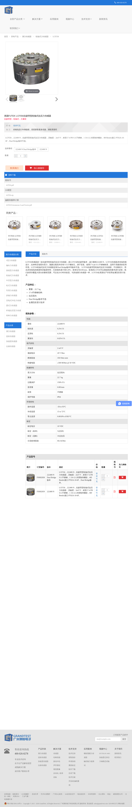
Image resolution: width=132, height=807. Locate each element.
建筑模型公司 (118, 794)
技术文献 (72, 777)
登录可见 (17, 126)
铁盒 (109, 794)
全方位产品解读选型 (23, 763)
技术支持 (87, 19)
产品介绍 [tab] (32, 254)
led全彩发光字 (70, 794)
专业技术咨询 (20, 759)
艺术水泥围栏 (45, 794)
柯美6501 (16, 796)
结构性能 (56, 757)
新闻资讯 (103, 19)
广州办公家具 (57, 794)
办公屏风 (101, 794)
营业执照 (90, 803)
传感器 (56, 753)
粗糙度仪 (15, 794)
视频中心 (70, 19)
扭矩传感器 (10, 336)
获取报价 (72, 757)
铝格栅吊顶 (8, 799)
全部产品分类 (17, 19)
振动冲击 (56, 761)
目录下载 (72, 773)
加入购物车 (37, 168)
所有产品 (15, 37)
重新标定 (72, 765)
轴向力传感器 (11, 265)
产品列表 (42, 749)
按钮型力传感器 (12, 270)
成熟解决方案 (20, 767)
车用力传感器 (11, 290)
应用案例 (54, 19)
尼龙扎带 (35, 794)
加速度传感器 (11, 341)
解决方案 (37, 19)
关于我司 (118, 749)
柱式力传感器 (11, 285)
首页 (6, 37)
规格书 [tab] (45, 254)
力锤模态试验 (104, 761)
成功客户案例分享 (22, 771)
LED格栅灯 (25, 794)
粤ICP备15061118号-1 (13, 803)
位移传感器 (10, 346)
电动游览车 (81, 794)
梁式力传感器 (11, 306)
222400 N (43, 149)
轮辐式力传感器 (42, 37)
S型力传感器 (11, 260)
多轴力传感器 (11, 295)
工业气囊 (25, 796)
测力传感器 (27, 37)
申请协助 (72, 761)
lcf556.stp (10, 195)
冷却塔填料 (92, 794)
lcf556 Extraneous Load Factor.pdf (19, 205)
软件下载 (72, 769)
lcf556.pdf (10, 185)
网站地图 (121, 803)
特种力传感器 (11, 316)
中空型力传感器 (12, 280)
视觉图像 (56, 769)
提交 (124, 739)
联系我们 (15, 28)
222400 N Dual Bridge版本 (26, 149)
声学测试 (56, 765)
